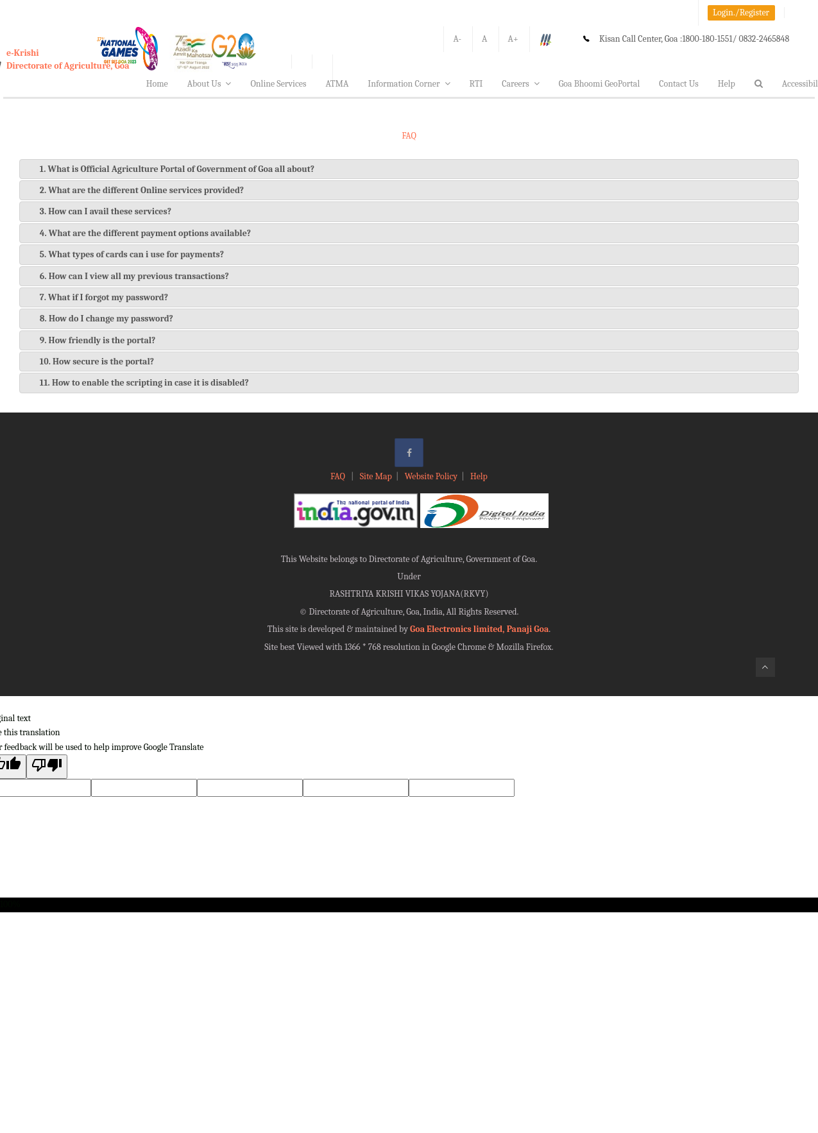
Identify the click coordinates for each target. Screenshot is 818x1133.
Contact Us (679, 83)
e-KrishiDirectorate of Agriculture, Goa (68, 59)
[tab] (409, 169)
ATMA (336, 83)
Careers (521, 83)
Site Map (376, 476)
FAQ (338, 476)
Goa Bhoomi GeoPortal (599, 83)
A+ (513, 38)
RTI (476, 83)
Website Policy (431, 476)
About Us (209, 83)
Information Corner (409, 83)
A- (457, 38)
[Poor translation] (46, 766)
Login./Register (741, 12)
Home (157, 83)
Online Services (278, 83)
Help (726, 83)
